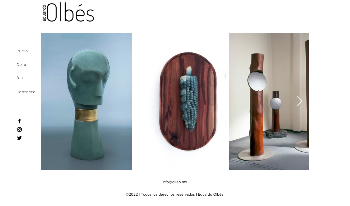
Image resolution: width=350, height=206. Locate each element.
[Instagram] (19, 129)
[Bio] (32, 77)
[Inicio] (32, 50)
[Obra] (32, 64)
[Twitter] (19, 138)
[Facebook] (19, 121)
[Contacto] (32, 91)
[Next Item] (299, 101)
